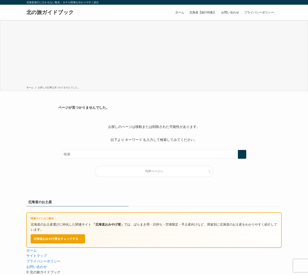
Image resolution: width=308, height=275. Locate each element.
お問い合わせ (36, 267)
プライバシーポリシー (43, 261)
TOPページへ (154, 171)
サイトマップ (36, 256)
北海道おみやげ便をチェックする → (58, 238)
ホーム (31, 250)
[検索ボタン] (279, 12)
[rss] (279, 2)
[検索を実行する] (242, 154)
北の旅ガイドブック (50, 12)
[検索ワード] (154, 154)
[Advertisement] (154, 54)
